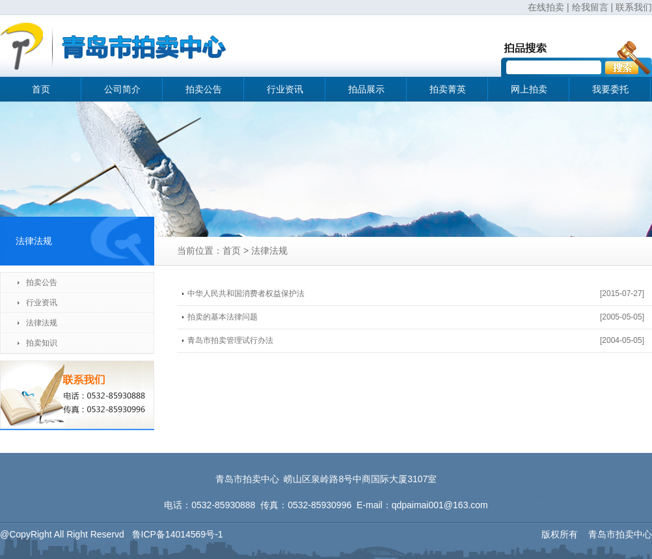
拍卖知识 (41, 343)
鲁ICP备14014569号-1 (177, 534)
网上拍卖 (529, 89)
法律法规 (41, 322)
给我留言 (590, 7)
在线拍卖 (546, 7)
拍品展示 (366, 89)
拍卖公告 (203, 89)
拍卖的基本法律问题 (222, 316)
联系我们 (634, 7)
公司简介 (122, 89)
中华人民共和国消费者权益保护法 (246, 293)
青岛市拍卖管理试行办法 (230, 340)
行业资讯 (285, 89)
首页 (41, 89)
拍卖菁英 (447, 89)
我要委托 (610, 89)
